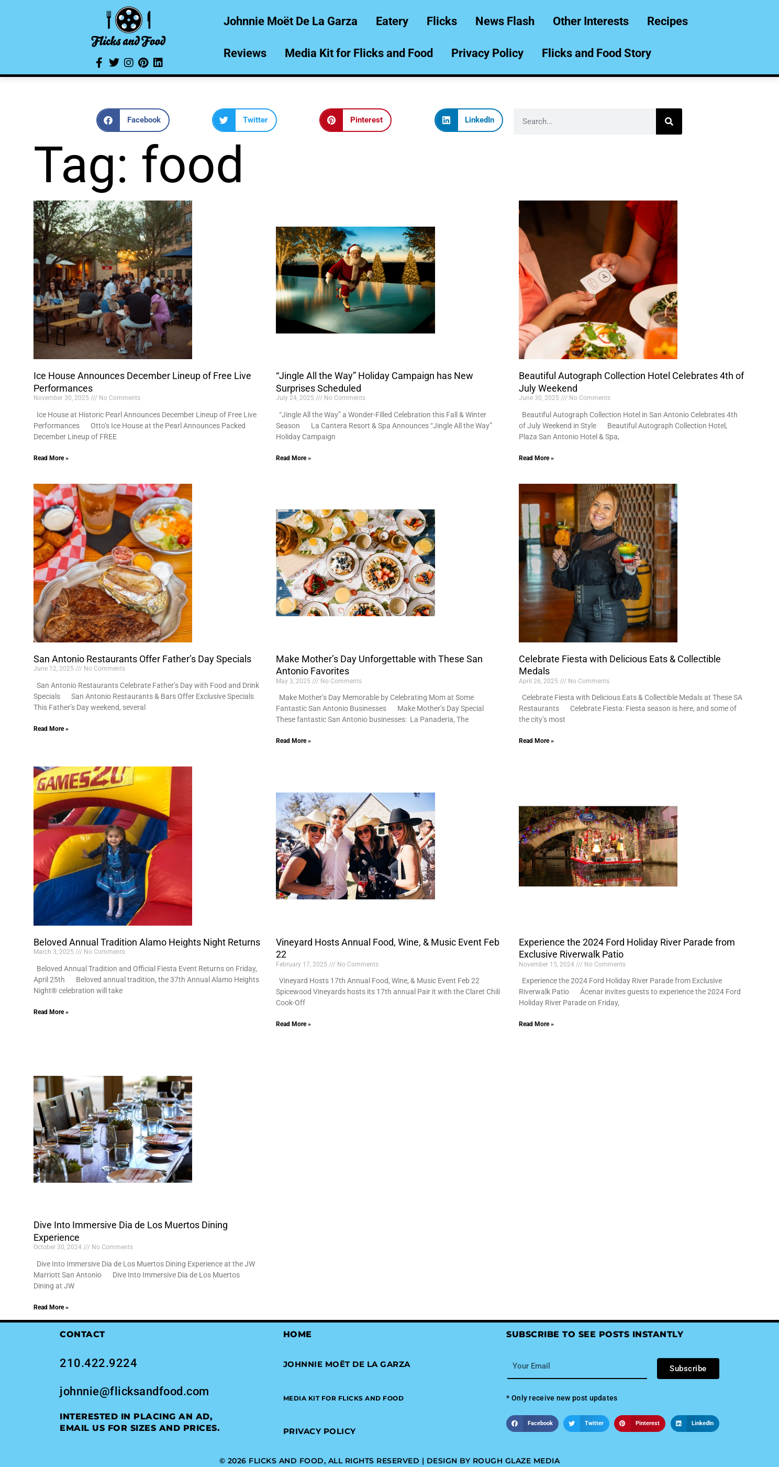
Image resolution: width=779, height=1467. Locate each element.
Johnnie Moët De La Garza (291, 21)
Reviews (245, 53)
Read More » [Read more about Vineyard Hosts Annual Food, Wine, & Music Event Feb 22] (293, 1024)
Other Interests (591, 21)
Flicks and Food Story (596, 53)
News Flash (505, 21)
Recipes (667, 21)
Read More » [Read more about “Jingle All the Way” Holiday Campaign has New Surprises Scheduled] (293, 458)
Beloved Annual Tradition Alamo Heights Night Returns (147, 942)
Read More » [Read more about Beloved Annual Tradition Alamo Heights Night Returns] (51, 1012)
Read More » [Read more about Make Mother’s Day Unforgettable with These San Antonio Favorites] (293, 740)
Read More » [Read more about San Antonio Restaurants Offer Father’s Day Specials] (51, 728)
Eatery (392, 21)
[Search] (669, 121)
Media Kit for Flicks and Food (359, 53)
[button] (133, 120)
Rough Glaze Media (516, 1460)
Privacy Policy (487, 53)
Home (297, 1334)
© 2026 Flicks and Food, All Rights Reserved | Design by (346, 1460)
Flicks (442, 21)
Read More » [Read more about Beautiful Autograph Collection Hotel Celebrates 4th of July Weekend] (536, 458)
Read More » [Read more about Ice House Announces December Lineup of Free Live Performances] (51, 458)
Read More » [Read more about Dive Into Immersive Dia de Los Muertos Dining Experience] (51, 1307)
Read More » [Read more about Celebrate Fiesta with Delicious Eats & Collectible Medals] (536, 740)
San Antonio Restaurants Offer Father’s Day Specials (142, 658)
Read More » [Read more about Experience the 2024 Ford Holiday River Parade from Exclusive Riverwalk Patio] (536, 1024)
